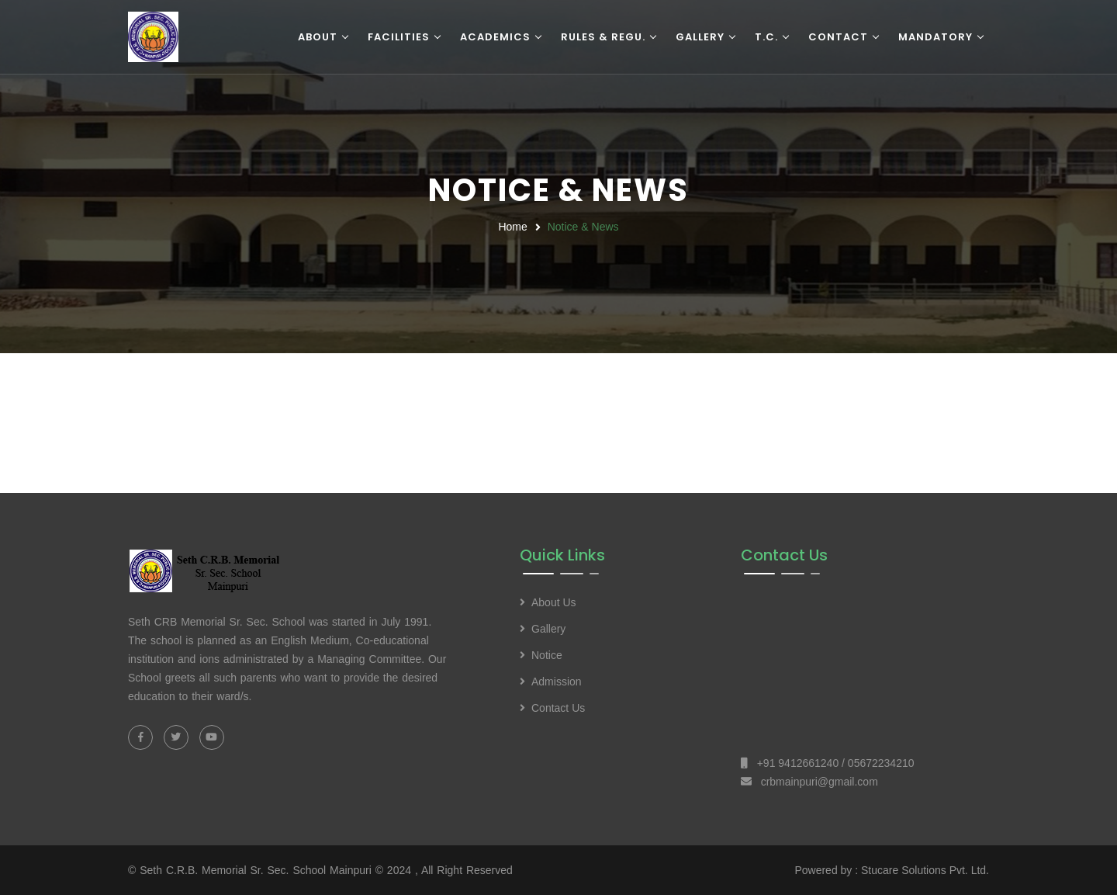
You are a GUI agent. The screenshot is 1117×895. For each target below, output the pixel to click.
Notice (546, 655)
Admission (556, 681)
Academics (495, 36)
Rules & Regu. (603, 36)
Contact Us (558, 708)
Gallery (700, 36)
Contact (838, 36)
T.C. (766, 36)
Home (512, 226)
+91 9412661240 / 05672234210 (836, 763)
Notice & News (583, 226)
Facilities (399, 36)
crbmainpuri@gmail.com (819, 781)
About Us (553, 602)
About (317, 36)
